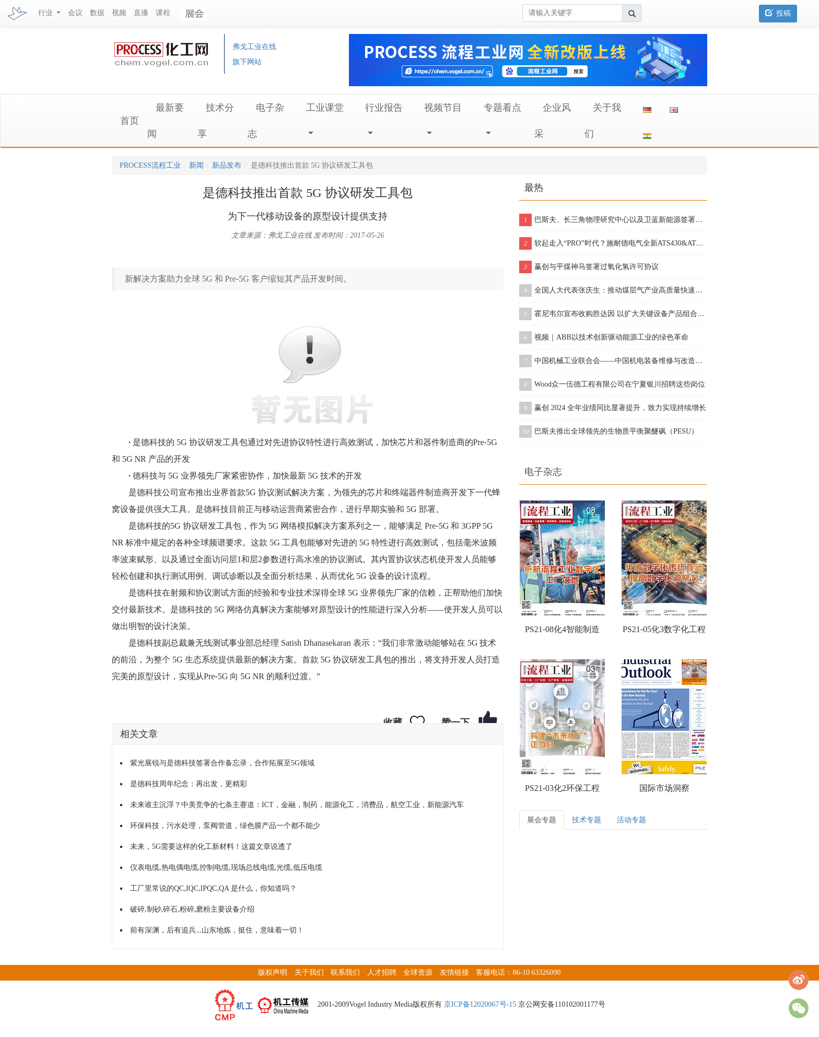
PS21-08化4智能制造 (562, 629)
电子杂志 (543, 472)
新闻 (196, 165)
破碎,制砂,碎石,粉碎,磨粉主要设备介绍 (192, 909)
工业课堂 (325, 107)
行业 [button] (46, 13)
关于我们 (309, 972)
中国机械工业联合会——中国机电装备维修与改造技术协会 (613, 361)
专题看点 (502, 107)
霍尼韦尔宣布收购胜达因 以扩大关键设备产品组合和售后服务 (613, 314)
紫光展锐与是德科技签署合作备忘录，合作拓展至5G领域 (222, 763)
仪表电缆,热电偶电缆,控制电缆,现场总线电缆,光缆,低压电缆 (226, 867)
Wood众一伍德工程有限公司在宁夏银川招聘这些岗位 (612, 384)
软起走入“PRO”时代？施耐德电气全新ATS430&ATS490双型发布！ (613, 243)
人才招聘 (381, 972)
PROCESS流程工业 (150, 165)
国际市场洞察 (664, 788)
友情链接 (454, 972)
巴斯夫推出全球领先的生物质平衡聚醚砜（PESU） (608, 431)
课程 (163, 13)
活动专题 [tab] (631, 820)
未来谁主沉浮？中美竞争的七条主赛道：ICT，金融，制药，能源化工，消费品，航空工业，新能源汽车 (297, 805)
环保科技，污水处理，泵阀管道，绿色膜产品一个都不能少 (225, 826)
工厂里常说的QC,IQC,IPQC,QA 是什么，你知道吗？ (213, 888)
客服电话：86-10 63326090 (518, 972)
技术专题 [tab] (586, 820)
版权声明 (272, 972)
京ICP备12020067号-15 (480, 1004)
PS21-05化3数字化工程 (664, 629)
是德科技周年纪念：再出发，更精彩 (188, 784)
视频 (119, 13)
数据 (97, 13)
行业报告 (384, 107)
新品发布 (226, 165)
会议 (75, 13)
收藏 (392, 722)
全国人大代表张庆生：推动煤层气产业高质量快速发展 (613, 290)
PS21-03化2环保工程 (562, 788)
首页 (129, 120)
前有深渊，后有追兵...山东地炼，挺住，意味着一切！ (217, 930)
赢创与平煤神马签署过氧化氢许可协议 (589, 267)
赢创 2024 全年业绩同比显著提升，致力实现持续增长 (612, 408)
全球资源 (417, 972)
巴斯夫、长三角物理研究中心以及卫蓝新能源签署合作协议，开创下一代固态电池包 (613, 220)
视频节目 (443, 107)
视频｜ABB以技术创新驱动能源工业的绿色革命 (603, 337)
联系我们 (345, 972)
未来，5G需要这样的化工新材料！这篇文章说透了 (211, 846)
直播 (141, 13)
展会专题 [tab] (541, 820)
